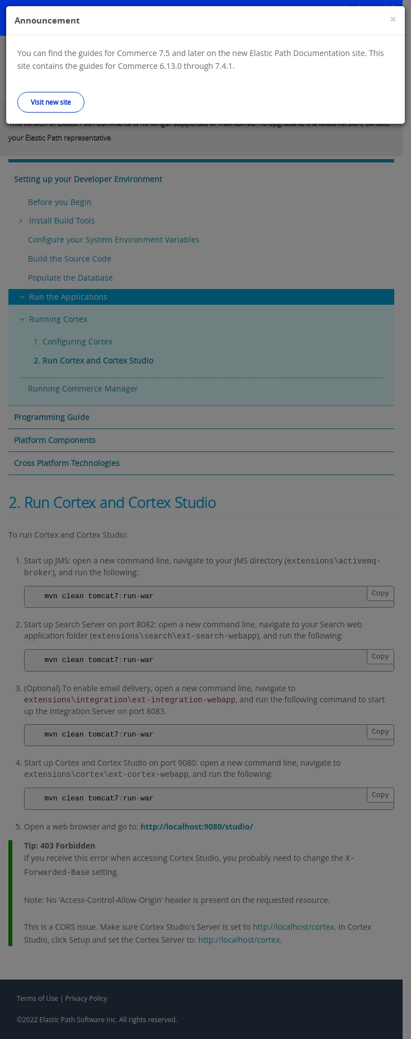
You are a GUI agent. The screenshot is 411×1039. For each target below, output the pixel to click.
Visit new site (51, 101)
